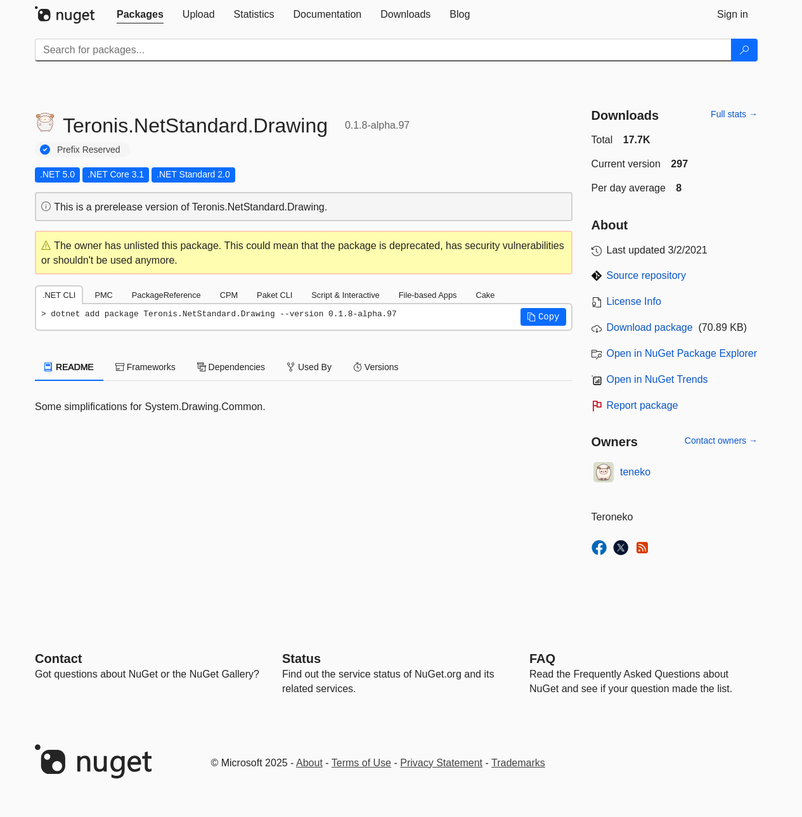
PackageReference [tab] (166, 295)
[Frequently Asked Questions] (542, 659)
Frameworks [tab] (145, 367)
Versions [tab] (376, 367)
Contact (58, 659)
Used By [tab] (309, 367)
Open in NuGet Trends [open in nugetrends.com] (657, 379)
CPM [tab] (229, 295)
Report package (642, 405)
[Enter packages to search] (383, 50)
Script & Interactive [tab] (345, 295)
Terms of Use (361, 762)
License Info (634, 301)
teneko (635, 471)
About (309, 762)
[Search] (744, 50)
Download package (650, 327)
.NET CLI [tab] (58, 295)
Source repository (646, 275)
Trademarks (518, 762)
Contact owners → (721, 440)
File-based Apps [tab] (428, 295)
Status (301, 659)
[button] (543, 317)
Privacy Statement (441, 762)
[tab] (140, 15)
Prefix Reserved (88, 150)
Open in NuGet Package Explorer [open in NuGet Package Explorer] (682, 353)
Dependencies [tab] (231, 367)
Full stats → (734, 114)
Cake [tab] (485, 295)
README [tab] (69, 367)
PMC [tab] (103, 295)
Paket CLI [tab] (274, 295)
